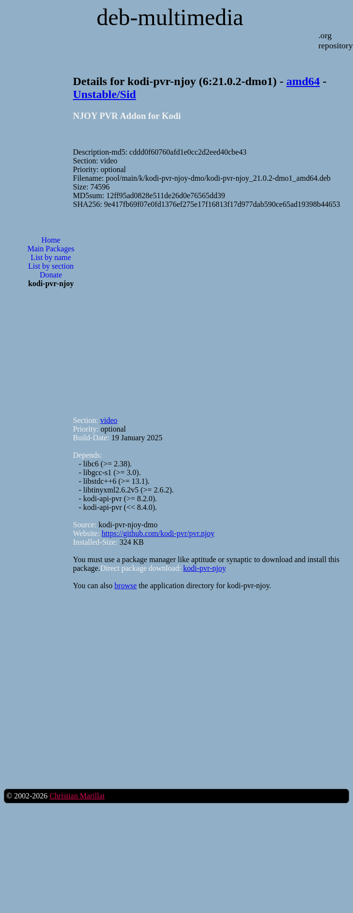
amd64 (303, 81)
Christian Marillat (76, 796)
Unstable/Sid (104, 94)
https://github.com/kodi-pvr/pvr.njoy (158, 533)
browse (125, 585)
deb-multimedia (170, 17)
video (108, 420)
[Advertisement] (124, 308)
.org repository (335, 40)
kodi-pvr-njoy (204, 568)
